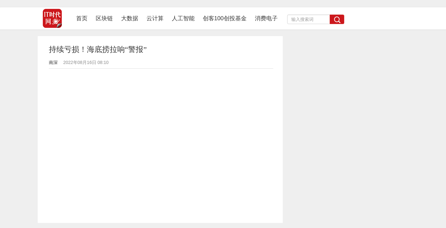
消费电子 (266, 18)
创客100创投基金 (225, 18)
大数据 (129, 18)
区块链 (104, 18)
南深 (53, 62)
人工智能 (183, 18)
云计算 (155, 18)
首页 (84, 18)
